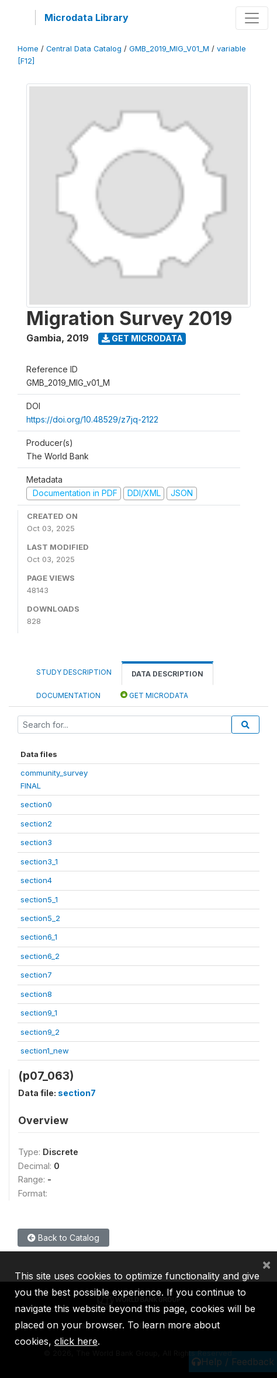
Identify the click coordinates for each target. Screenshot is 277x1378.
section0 (36, 804)
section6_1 (38, 936)
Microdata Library (86, 17)
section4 (36, 880)
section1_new (44, 1050)
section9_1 (38, 1012)
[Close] (266, 1264)
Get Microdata (142, 338)
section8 (36, 994)
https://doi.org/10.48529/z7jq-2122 (92, 419)
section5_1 (39, 899)
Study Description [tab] (74, 672)
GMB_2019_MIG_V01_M (169, 48)
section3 (36, 842)
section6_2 (40, 956)
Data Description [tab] (167, 673)
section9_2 (40, 1032)
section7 (36, 974)
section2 (36, 823)
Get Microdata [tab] (154, 695)
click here (76, 1341)
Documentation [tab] (68, 695)
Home (28, 48)
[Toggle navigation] (252, 18)
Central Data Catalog (84, 48)
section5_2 (40, 918)
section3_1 (39, 861)
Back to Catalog (63, 1238)
